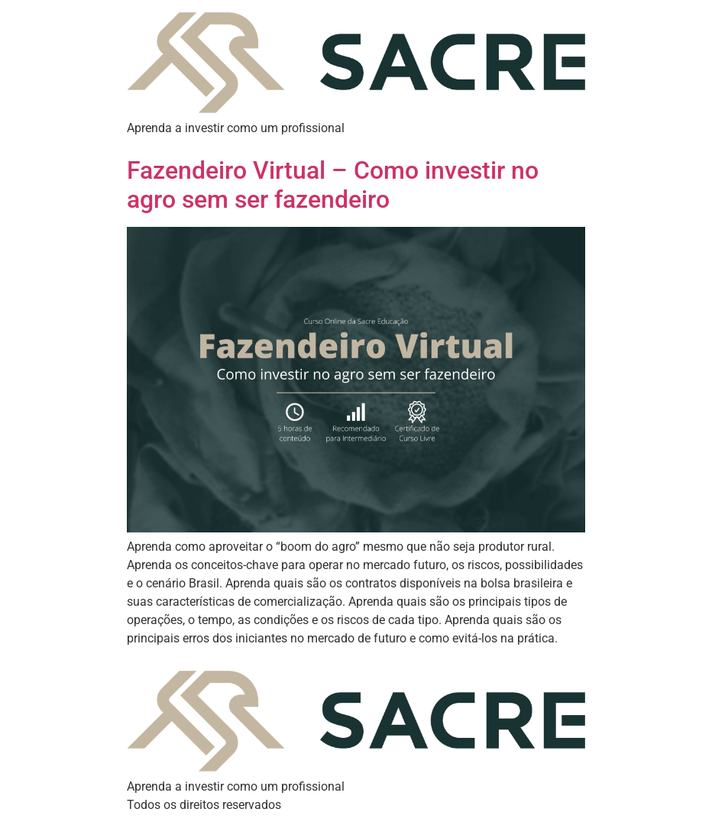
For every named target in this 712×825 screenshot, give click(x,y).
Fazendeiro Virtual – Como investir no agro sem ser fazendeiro (333, 185)
